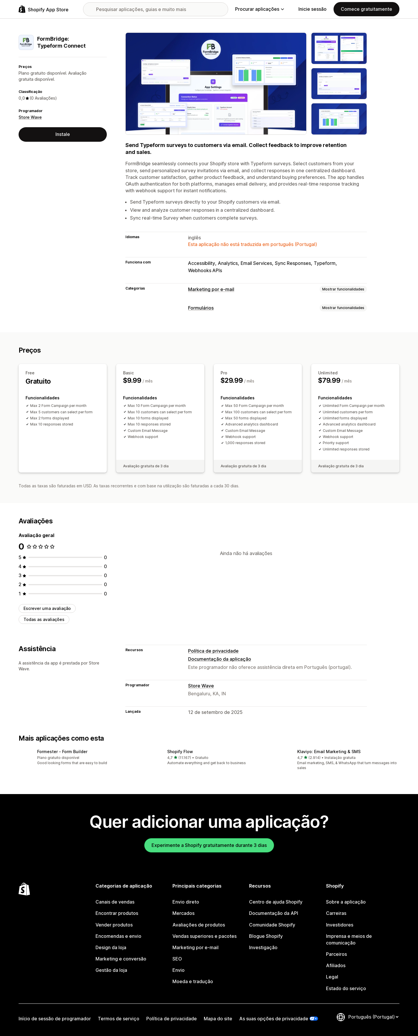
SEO (177, 959)
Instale (62, 134)
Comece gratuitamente (366, 9)
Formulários (201, 308)
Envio (178, 970)
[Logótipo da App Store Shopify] (44, 9)
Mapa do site (218, 1018)
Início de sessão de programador (55, 1018)
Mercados (183, 913)
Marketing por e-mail (211, 289)
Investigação (263, 947)
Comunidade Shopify (272, 925)
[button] (79, 758)
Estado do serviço (346, 988)
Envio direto (185, 902)
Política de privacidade (213, 651)
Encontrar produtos (117, 913)
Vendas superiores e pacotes (204, 936)
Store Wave (30, 117)
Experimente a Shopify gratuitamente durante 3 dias (209, 845)
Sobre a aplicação (346, 902)
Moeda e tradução (192, 981)
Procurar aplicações (259, 9)
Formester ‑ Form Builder (62, 751)
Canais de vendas (115, 902)
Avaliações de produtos (198, 925)
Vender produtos (114, 925)
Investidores (339, 925)
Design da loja (111, 947)
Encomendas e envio (118, 936)
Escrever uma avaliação (47, 608)
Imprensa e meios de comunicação (349, 939)
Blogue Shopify (266, 936)
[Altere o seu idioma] (373, 1017)
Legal (332, 977)
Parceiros (336, 954)
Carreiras (336, 913)
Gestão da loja (111, 970)
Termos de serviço (118, 1018)
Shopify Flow (180, 751)
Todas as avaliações (44, 619)
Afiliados (335, 965)
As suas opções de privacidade (273, 1018)
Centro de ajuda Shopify (275, 902)
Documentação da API (273, 913)
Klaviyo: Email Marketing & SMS (329, 751)
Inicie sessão (312, 9)
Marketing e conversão (121, 959)
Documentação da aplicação (219, 659)
